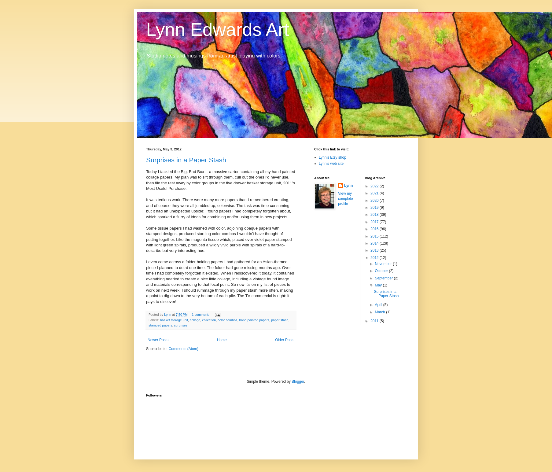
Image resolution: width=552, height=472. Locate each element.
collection (209, 320)
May (379, 285)
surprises (180, 325)
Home (222, 340)
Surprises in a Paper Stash (186, 160)
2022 (375, 186)
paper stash (279, 320)
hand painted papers (254, 320)
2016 (375, 229)
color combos (227, 320)
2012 (375, 258)
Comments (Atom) (183, 349)
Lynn (348, 185)
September (384, 278)
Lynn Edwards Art (217, 29)
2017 (375, 222)
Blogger (298, 381)
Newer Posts (158, 340)
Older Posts (284, 340)
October (382, 271)
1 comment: (201, 314)
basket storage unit (174, 320)
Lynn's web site (331, 163)
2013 (375, 250)
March (380, 312)
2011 (375, 321)
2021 (375, 193)
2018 (375, 214)
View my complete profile (345, 198)
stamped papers (160, 325)
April (379, 305)
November (384, 264)
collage (195, 320)
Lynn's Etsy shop (332, 157)
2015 (375, 236)
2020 (375, 200)
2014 (375, 243)
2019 (375, 207)
